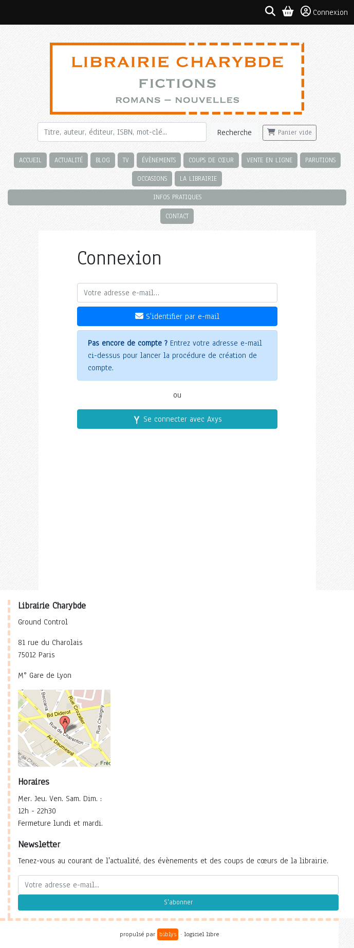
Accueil (30, 160)
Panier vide (289, 132)
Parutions (320, 160)
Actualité (68, 160)
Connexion (324, 11)
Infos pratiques (177, 197)
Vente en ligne (269, 160)
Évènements (159, 160)
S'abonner (178, 902)
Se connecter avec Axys (177, 419)
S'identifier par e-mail (177, 316)
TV (126, 160)
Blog (103, 160)
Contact (177, 216)
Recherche (234, 132)
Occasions (152, 178)
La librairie (198, 178)
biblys (167, 934)
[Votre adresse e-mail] (177, 292)
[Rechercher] (122, 132)
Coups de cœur (211, 160)
